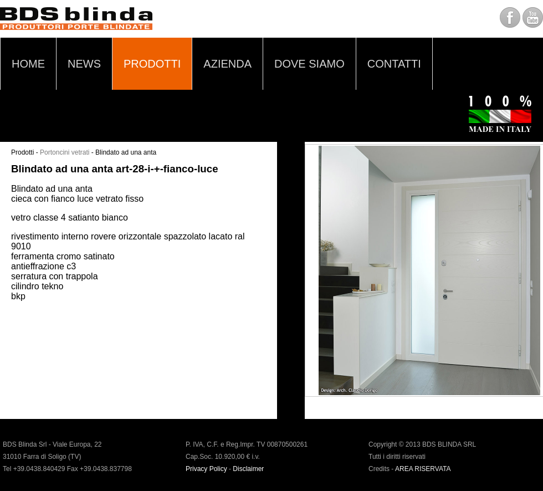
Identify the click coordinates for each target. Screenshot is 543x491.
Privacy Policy (206, 469)
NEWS (84, 64)
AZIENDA (227, 64)
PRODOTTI (152, 64)
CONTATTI (394, 64)
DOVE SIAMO (309, 64)
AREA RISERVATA (422, 469)
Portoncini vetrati (64, 152)
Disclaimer (248, 469)
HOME (28, 64)
